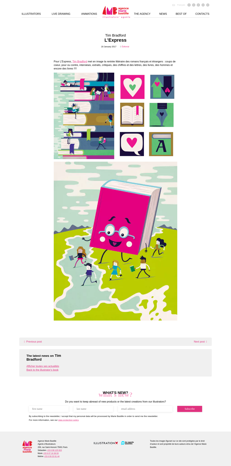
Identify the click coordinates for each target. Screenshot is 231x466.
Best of (181, 14)
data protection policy (68, 420)
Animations (89, 14)
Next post (199, 341)
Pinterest (207, 5)
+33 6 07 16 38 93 (51, 453)
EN (173, 5)
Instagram (193, 5)
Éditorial (125, 46)
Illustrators (31, 14)
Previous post (34, 341)
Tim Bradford (115, 35)
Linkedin (203, 5)
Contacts (202, 14)
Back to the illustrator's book (42, 370)
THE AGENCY (142, 14)
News (163, 14)
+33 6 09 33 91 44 (52, 456)
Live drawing (61, 14)
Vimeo (198, 5)
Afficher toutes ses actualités (42, 366)
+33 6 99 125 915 (54, 450)
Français (181, 5)
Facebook (189, 5)
